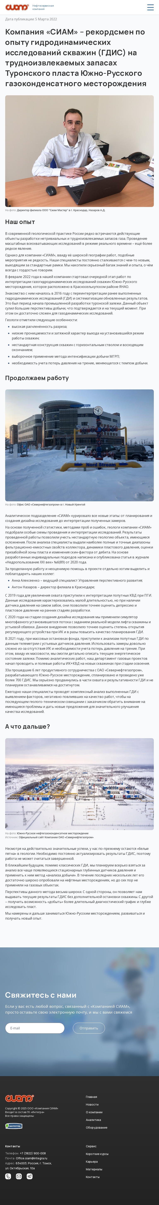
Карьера (92, 1161)
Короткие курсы (97, 1154)
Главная (91, 1097)
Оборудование (96, 1127)
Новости (92, 1104)
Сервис (91, 1146)
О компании (94, 1112)
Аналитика (93, 1120)
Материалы (94, 1169)
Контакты (93, 1177)
